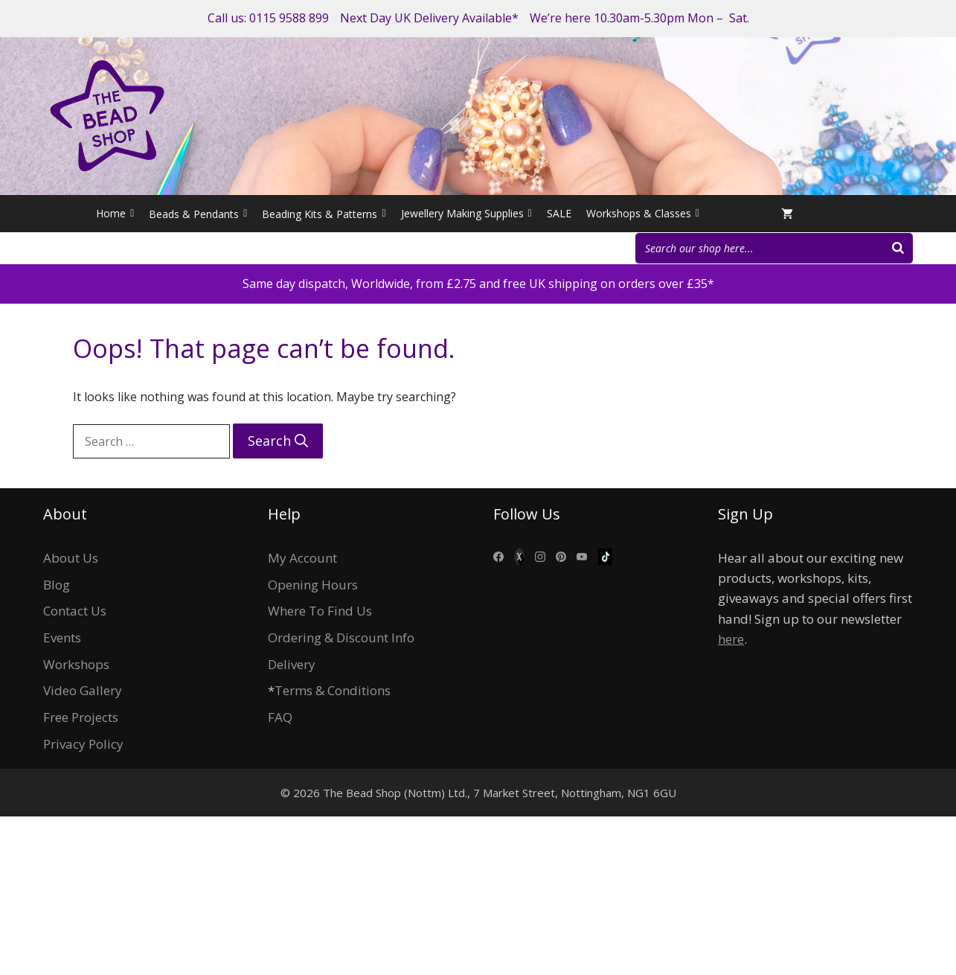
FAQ (280, 717)
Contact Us (74, 610)
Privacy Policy (83, 743)
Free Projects (80, 717)
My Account (302, 557)
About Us (70, 557)
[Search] (898, 248)
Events (62, 637)
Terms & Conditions (333, 690)
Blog (56, 584)
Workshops (76, 664)
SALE (559, 213)
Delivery (291, 664)
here (731, 639)
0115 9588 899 (289, 18)
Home (115, 213)
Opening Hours (313, 584)
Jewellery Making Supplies (466, 213)
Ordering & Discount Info (341, 637)
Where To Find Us (320, 610)
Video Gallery (82, 690)
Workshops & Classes (642, 213)
